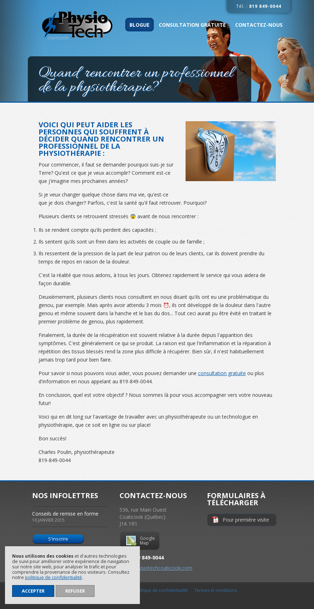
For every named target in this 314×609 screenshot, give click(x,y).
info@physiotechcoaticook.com (156, 567)
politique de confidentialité (53, 577)
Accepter (33, 591)
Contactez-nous (259, 24)
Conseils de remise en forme (69, 516)
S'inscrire (58, 539)
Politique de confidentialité (160, 590)
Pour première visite (246, 519)
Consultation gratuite (192, 24)
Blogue (140, 24)
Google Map (147, 540)
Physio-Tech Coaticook (82, 25)
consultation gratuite (222, 373)
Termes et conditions (215, 590)
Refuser (75, 591)
